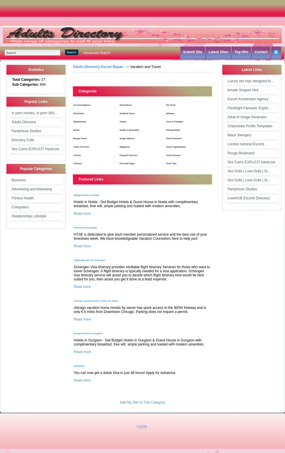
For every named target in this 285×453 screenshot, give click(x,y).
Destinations (126, 105)
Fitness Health (23, 198)
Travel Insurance (174, 138)
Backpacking (79, 122)
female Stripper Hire (243, 90)
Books (76, 130)
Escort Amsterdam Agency (248, 99)
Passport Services (128, 155)
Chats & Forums (81, 147)
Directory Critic (23, 140)
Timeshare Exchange (85, 227)
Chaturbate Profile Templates (250, 126)
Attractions (78, 113)
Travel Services (173, 155)
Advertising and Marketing (32, 189)
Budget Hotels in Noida (86, 195)
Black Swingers (239, 135)
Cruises (77, 155)
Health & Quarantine (129, 130)
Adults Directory (24, 122)
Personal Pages (127, 163)
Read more (82, 214)
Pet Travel (171, 105)
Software (170, 113)
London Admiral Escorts (246, 144)
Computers (20, 207)
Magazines (125, 147)
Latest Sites (218, 52)
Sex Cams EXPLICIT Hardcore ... (35, 150)
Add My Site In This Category (142, 402)
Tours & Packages (174, 122)
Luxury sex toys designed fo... (251, 81)
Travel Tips (171, 163)
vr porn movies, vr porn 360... (34, 113)
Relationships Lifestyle (29, 216)
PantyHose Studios (26, 131)
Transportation (173, 130)
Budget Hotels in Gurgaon (88, 333)
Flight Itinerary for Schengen (89, 260)
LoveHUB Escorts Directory (249, 198)
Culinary (77, 163)
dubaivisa (79, 366)
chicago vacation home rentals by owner (96, 301)
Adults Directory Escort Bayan (98, 67)
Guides (123, 122)
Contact (261, 52)
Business (19, 180)
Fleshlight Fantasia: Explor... (249, 108)
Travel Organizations (176, 147)
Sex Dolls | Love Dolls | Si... (249, 171)
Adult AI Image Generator (247, 117)
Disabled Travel (127, 113)
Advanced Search (97, 53)
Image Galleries (127, 138)
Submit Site (192, 52)
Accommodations (82, 105)
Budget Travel (80, 138)
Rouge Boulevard (241, 153)
